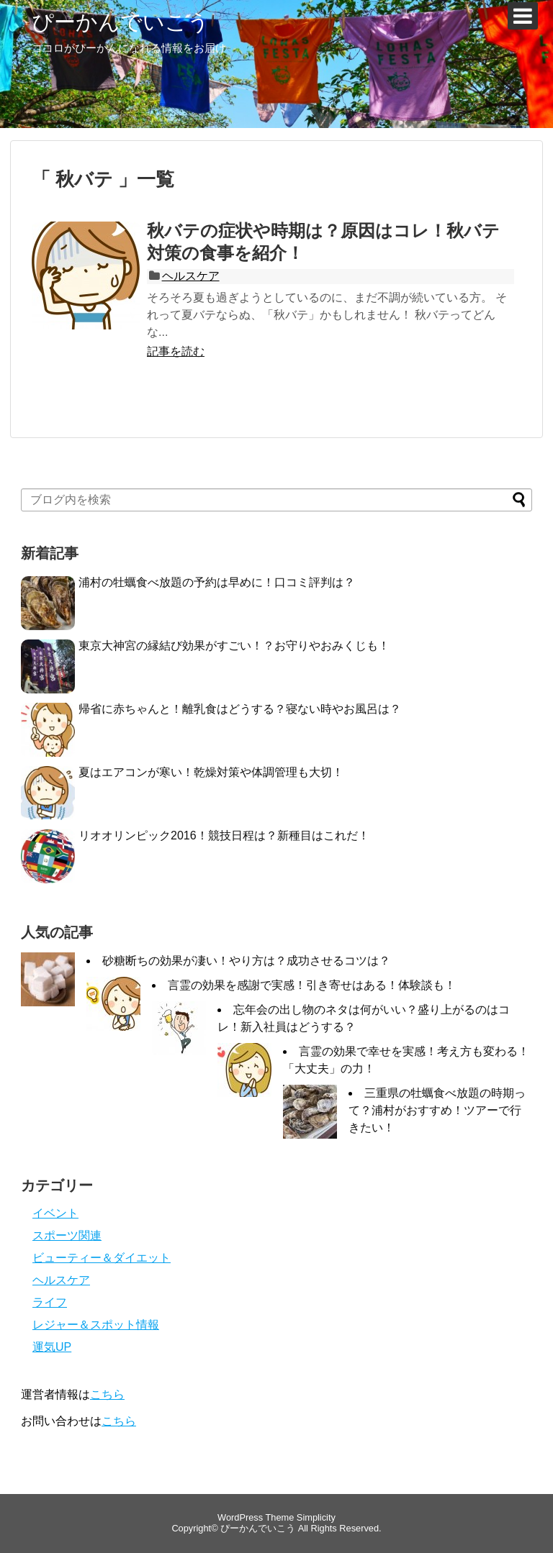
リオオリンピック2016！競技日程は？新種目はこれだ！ (223, 835)
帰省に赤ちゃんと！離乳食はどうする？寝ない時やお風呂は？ (239, 709)
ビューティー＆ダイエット (101, 1258)
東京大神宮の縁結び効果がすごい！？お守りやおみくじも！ (234, 645)
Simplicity (316, 1517)
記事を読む (175, 351)
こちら (107, 1394)
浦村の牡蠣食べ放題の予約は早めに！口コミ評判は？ (216, 582)
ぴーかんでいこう (121, 22)
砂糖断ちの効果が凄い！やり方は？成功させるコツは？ (246, 961)
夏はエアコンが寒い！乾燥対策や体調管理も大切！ (210, 772)
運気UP (51, 1347)
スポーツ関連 (67, 1235)
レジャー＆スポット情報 (95, 1325)
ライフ (49, 1302)
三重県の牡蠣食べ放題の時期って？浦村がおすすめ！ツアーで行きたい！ (437, 1110)
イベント (55, 1213)
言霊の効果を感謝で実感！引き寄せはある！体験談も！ (312, 985)
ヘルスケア (191, 276)
